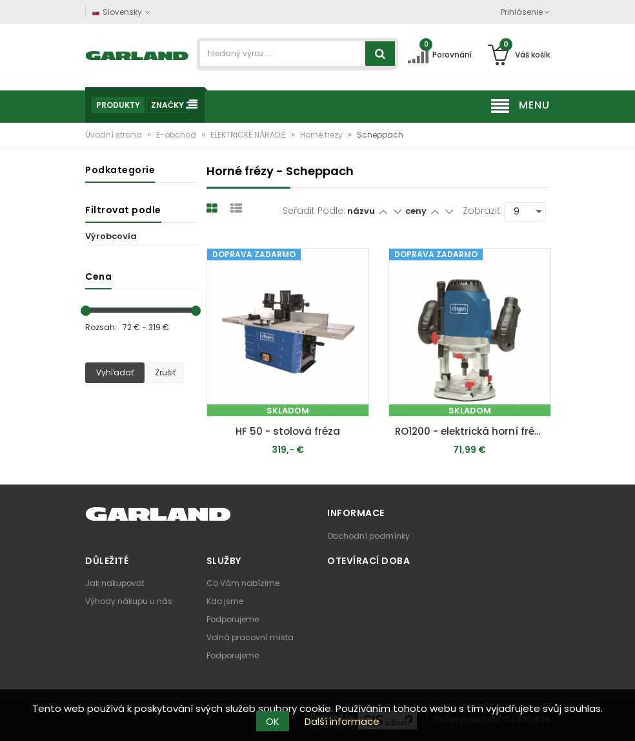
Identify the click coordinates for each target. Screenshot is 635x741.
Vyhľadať (115, 372)
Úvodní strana (114, 134)
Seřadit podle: (314, 210)
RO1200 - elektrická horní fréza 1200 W (473, 431)
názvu (361, 211)
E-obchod (177, 134)
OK (272, 721)
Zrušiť (165, 372)
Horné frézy (322, 134)
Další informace (342, 721)
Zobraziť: (482, 210)
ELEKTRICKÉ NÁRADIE (249, 134)
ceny (416, 211)
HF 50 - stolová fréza (288, 431)
